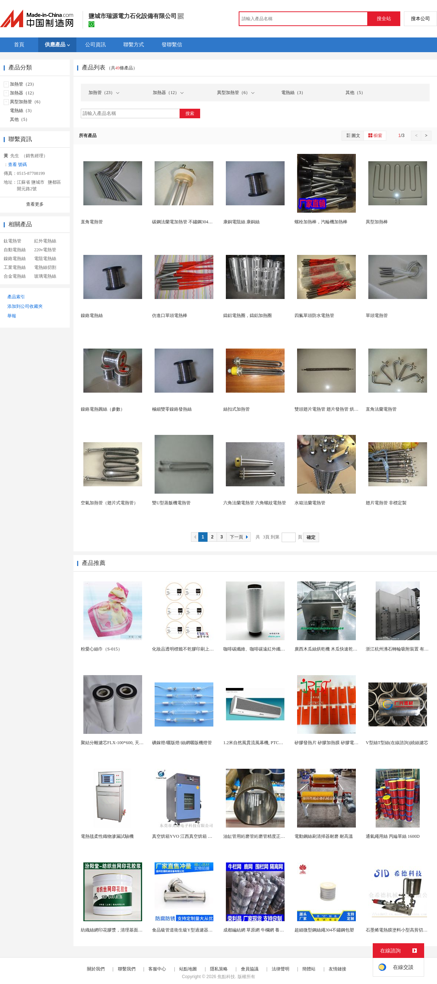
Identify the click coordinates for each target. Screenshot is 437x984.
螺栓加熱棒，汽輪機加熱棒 (321, 221)
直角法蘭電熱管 (381, 409)
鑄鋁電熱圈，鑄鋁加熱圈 (247, 315)
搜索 (189, 113)
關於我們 (96, 969)
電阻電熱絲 (45, 258)
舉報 (11, 315)
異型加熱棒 (377, 221)
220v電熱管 (45, 249)
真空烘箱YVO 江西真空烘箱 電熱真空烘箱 (193, 836)
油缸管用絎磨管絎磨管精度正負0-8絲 (259, 836)
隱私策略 (219, 969)
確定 (311, 537)
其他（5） (20, 119)
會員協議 (250, 969)
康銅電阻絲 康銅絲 (241, 221)
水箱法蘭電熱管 (310, 502)
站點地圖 (188, 969)
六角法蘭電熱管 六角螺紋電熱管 (254, 502)
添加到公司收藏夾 (25, 306)
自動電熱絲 (15, 249)
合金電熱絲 (15, 276)
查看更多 (35, 204)
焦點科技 (226, 976)
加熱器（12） (23, 92)
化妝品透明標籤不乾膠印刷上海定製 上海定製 (196, 649)
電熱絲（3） (22, 110)
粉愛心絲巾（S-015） (101, 649)
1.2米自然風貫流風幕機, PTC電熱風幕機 (262, 742)
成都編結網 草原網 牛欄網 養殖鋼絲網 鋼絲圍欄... (271, 930)
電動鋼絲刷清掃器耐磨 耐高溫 (324, 836)
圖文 (353, 135)
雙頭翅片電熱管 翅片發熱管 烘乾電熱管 (333, 409)
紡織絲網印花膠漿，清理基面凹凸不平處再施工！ (129, 930)
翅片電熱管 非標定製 (386, 502)
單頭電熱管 (377, 315)
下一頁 (240, 537)
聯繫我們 (127, 969)
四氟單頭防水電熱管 (314, 315)
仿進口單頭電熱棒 (169, 315)
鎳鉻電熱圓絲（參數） (103, 409)
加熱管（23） (23, 84)
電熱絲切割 (45, 267)
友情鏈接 (337, 969)
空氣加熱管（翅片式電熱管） (109, 502)
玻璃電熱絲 (45, 276)
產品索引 (16, 296)
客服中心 (157, 969)
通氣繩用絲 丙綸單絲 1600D (393, 836)
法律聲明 (280, 969)
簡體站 (308, 969)
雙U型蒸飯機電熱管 (171, 502)
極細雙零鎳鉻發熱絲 (172, 409)
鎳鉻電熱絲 (15, 258)
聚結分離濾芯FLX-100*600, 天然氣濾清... (120, 742)
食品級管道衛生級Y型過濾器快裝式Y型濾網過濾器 (201, 930)
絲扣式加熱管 (236, 409)
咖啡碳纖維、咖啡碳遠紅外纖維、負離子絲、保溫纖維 (276, 649)
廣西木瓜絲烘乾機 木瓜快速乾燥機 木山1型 (336, 649)
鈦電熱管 (12, 241)
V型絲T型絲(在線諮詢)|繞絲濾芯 (397, 742)
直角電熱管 (92, 221)
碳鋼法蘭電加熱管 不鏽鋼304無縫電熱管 (191, 221)
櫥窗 (375, 135)
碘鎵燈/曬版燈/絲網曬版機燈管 (182, 742)
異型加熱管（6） (26, 101)
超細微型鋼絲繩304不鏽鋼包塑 (324, 930)
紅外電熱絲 (45, 241)
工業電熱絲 (15, 267)
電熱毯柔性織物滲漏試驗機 (107, 836)
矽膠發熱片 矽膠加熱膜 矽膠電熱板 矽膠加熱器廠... (344, 742)
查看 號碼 (17, 164)
